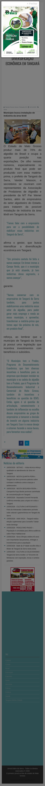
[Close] (32, 3)
